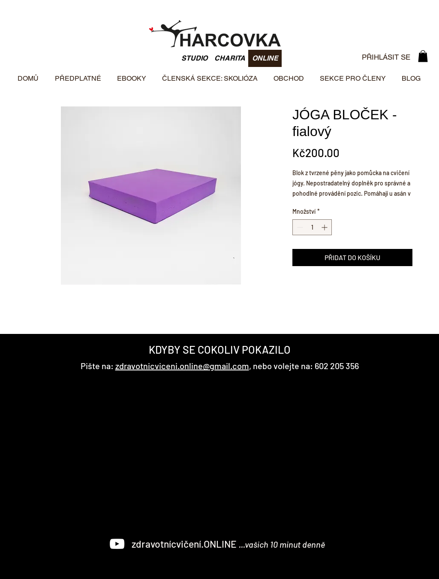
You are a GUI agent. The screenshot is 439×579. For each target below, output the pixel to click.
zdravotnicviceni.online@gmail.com (182, 366)
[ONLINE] (265, 58)
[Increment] (325, 227)
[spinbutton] (312, 227)
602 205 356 (337, 366)
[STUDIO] (194, 58)
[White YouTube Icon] (117, 544)
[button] (423, 56)
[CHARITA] (229, 58)
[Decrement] (299, 227)
